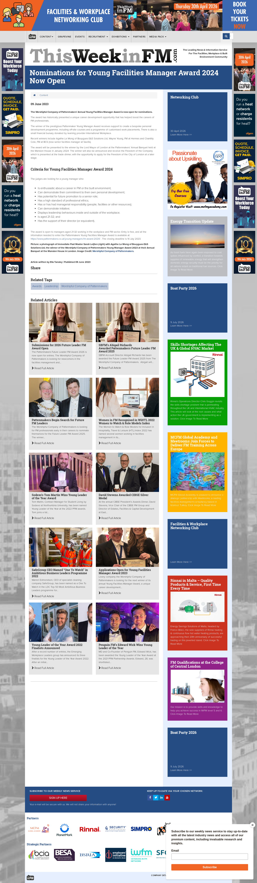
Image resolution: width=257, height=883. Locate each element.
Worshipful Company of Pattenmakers (112, 251)
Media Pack (158, 36)
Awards (36, 286)
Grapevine (64, 36)
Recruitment (98, 36)
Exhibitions (120, 36)
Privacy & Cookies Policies (212, 875)
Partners (139, 36)
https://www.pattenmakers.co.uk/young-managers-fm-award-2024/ (65, 238)
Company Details (160, 875)
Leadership (51, 286)
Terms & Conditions (184, 875)
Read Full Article (43, 368)
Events (80, 36)
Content (47, 36)
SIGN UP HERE (58, 798)
